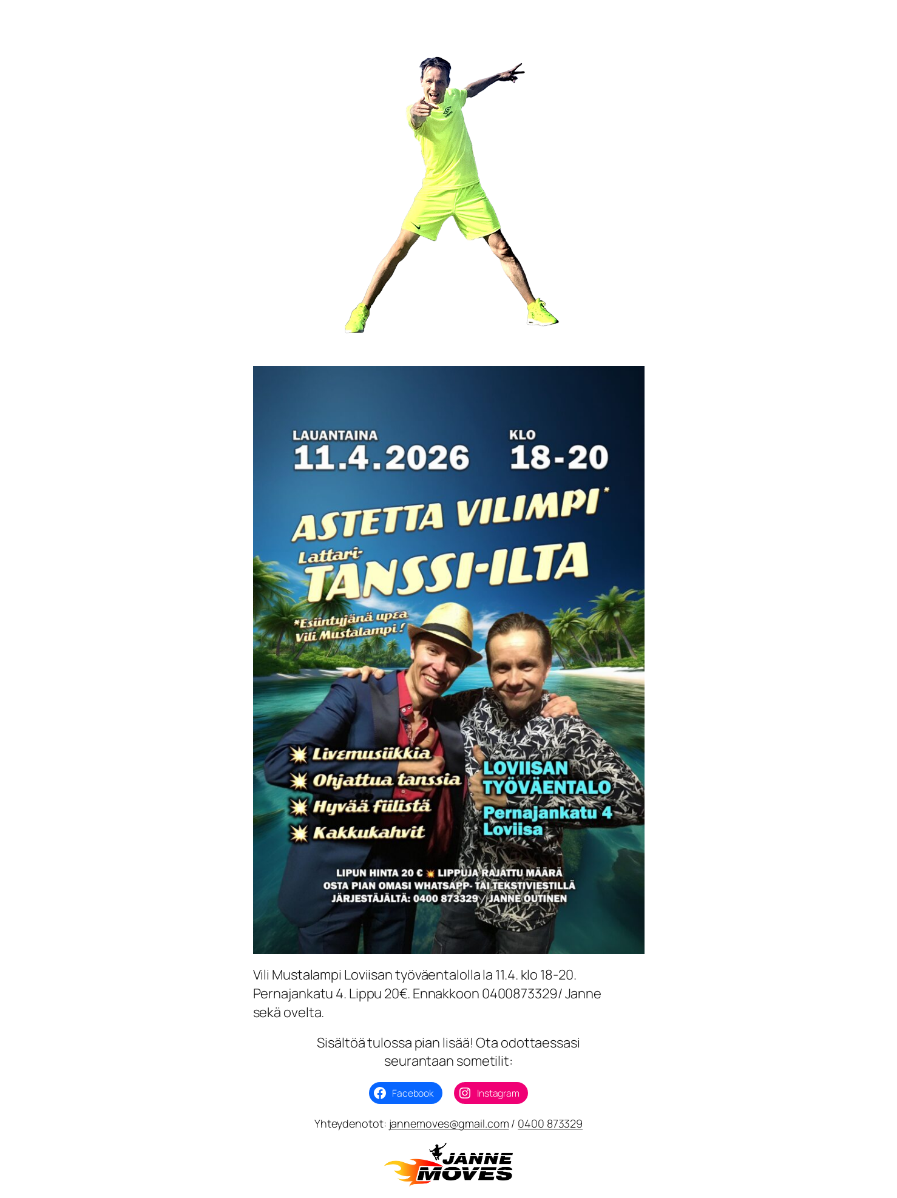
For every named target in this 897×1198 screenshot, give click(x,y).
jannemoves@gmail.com (449, 1123)
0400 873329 (550, 1123)
